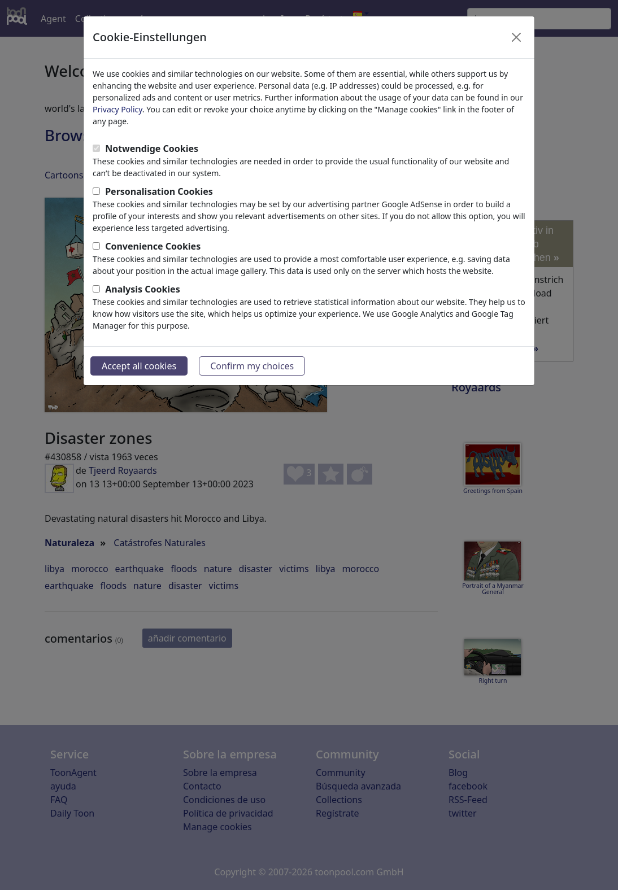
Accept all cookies (139, 366)
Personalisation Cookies (159, 191)
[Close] (516, 37)
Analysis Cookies (142, 289)
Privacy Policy (117, 109)
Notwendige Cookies (151, 148)
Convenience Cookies (153, 246)
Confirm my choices (252, 366)
